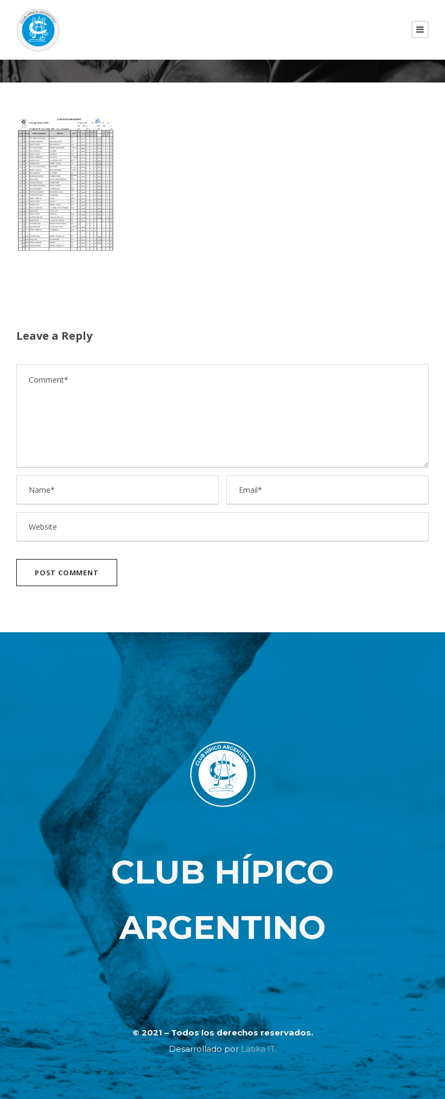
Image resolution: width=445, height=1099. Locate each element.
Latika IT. (259, 1049)
